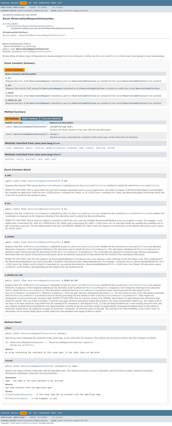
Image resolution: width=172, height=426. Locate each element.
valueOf (54, 127)
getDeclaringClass (55, 148)
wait (40, 159)
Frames (33, 7)
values (53, 134)
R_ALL (8, 78)
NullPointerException (16, 398)
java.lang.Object (10, 24)
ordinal (90, 148)
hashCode (72, 148)
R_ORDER (10, 93)
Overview (5, 3)
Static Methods (30, 119)
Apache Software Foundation (27, 423)
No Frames (42, 7)
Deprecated (44, 3)
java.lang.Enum (14, 26)
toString (100, 148)
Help (60, 3)
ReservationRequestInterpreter (37, 26)
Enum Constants (25, 11)
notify (20, 159)
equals (29, 148)
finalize (39, 148)
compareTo (18, 148)
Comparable (24, 35)
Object (57, 154)
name (81, 148)
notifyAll (31, 159)
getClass (9, 159)
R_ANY (8, 85)
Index (53, 3)
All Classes (57, 7)
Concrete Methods (51, 119)
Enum (14, 51)
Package (14, 3)
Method (44, 11)
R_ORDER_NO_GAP (14, 100)
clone (8, 148)
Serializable (9, 35)
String (62, 127)
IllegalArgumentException (18, 394)
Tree (35, 3)
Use (29, 3)
